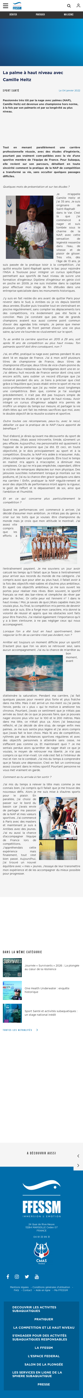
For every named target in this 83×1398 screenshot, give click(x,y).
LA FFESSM (44, 1347)
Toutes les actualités (17, 1030)
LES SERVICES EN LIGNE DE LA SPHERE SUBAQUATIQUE (37, 1374)
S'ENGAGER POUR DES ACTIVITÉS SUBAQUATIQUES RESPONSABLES (39, 1337)
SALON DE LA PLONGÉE (44, 1364)
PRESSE (44, 1384)
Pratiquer (40, 14)
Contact (27, 1290)
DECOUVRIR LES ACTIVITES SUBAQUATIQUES (34, 1309)
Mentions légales (19, 1287)
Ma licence (69, 14)
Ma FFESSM (61, 1290)
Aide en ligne (43, 1290)
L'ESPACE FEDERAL (44, 1356)
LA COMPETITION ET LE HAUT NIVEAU (43, 1327)
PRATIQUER (43, 1319)
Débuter (13, 14)
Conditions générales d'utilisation (51, 1287)
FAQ (16, 1290)
